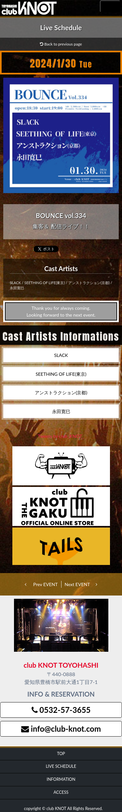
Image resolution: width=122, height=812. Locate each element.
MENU (110, 6)
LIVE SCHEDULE (61, 766)
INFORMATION (61, 779)
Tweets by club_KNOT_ (61, 436)
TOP (61, 753)
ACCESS (61, 792)
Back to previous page (61, 44)
